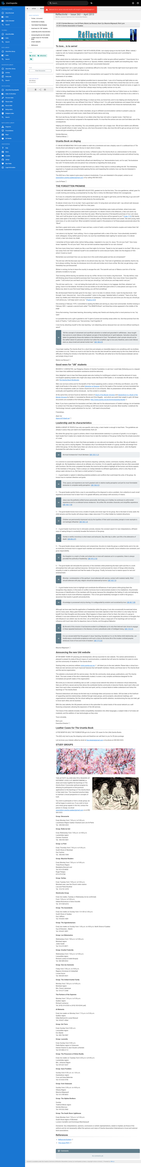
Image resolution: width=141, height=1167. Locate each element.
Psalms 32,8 (91, 300)
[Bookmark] (35, 89)
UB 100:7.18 (67, 505)
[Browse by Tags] (91, 3)
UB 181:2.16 (92, 559)
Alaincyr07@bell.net (63, 418)
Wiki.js (112, 1161)
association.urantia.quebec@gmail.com (69, 178)
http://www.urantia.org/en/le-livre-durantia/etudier (108, 400)
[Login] (138, 3)
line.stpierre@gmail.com (94, 740)
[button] (133, 3)
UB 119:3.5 (129, 629)
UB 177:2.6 (98, 641)
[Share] (40, 89)
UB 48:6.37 (71, 539)
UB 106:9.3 (95, 485)
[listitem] (40, 18)
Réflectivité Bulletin (64, 1140)
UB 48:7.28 (131, 602)
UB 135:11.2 (94, 455)
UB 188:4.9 (98, 342)
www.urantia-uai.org (88, 665)
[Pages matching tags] (31, 59)
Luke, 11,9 (127, 216)
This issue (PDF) (64, 1143)
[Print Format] (45, 89)
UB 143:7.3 (112, 580)
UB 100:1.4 (83, 522)
